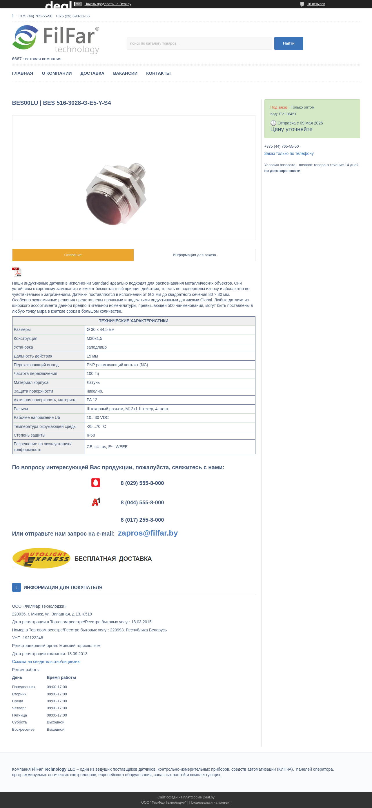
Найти (289, 43)
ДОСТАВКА (92, 73)
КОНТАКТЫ (158, 73)
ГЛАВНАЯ (22, 73)
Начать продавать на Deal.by (108, 4)
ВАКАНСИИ (125, 73)
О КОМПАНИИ (57, 73)
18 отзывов (316, 4)
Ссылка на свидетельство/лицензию (46, 661)
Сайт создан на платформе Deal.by (186, 797)
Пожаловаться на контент (210, 802)
